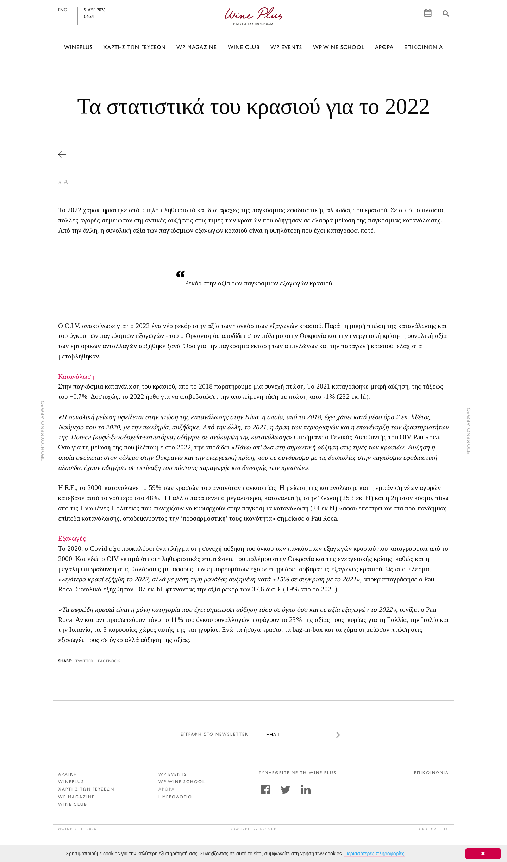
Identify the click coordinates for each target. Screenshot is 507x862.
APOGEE (268, 829)
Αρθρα (384, 47)
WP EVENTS (286, 47)
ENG (77, 10)
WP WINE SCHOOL (338, 47)
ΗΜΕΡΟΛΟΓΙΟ (175, 797)
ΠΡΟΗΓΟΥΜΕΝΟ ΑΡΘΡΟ (43, 431)
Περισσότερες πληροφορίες (374, 853)
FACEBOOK (109, 661)
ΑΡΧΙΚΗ (67, 775)
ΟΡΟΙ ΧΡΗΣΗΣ (434, 829)
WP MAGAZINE (196, 47)
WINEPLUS (78, 47)
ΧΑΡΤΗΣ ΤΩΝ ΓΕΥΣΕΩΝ (134, 47)
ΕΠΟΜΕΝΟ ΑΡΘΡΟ (469, 431)
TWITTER (84, 661)
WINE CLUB (244, 47)
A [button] (60, 182)
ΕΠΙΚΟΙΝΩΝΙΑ (423, 47)
